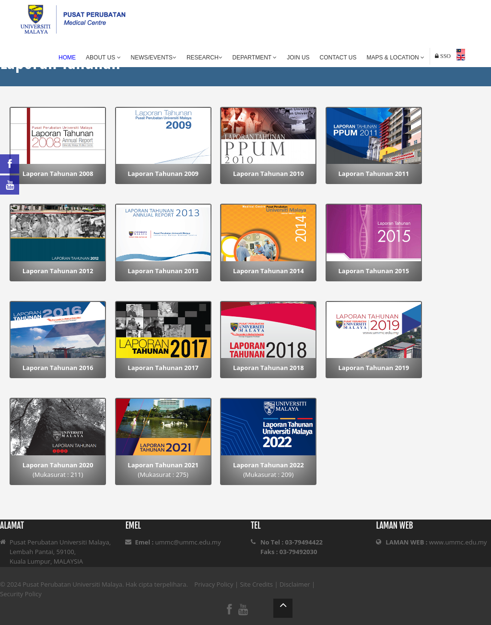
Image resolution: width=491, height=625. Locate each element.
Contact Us (338, 57)
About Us (103, 57)
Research (204, 57)
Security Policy (21, 594)
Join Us (298, 57)
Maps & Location (395, 57)
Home (67, 57)
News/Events (153, 57)
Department (255, 57)
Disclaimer (295, 584)
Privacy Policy (213, 584)
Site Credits (256, 584)
